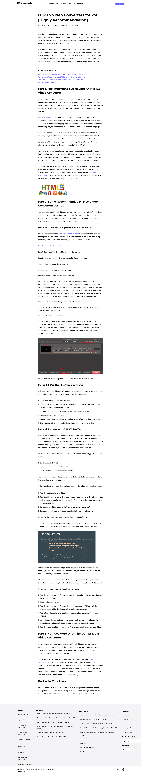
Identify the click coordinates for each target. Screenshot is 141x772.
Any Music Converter (23, 751)
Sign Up (121, 3)
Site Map (104, 723)
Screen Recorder (22, 748)
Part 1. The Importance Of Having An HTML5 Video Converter (63, 75)
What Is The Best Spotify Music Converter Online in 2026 (65, 738)
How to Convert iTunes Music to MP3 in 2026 (61, 731)
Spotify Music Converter (24, 720)
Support (96, 3)
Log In (114, 3)
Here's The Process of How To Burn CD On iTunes (63, 722)
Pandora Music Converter (25, 735)
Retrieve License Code (108, 720)
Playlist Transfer (22, 745)
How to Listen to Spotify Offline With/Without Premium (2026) (67, 725)
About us (104, 730)
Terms (103, 736)
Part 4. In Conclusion (46, 84)
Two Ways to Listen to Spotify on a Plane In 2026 (62, 745)
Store (80, 3)
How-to (87, 3)
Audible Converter (23, 726)
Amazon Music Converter (25, 729)
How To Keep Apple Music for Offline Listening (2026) (64, 751)
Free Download (44, 247)
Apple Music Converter (24, 718)
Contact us (104, 733)
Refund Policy (105, 742)
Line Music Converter (23, 738)
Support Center (106, 715)
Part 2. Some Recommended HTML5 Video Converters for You (63, 78)
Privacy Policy (105, 739)
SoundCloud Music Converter (23, 741)
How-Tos (104, 718)
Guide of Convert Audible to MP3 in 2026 (60, 728)
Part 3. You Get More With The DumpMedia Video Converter (62, 81)
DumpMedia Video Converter (68, 235)
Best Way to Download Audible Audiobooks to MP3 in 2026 (66, 718)
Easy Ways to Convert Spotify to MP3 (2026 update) (63, 715)
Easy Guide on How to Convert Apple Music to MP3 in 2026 (66, 748)
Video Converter (22, 715)
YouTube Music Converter (25, 723)
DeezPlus (20, 732)
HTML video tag (47, 119)
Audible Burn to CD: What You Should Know (61, 742)
